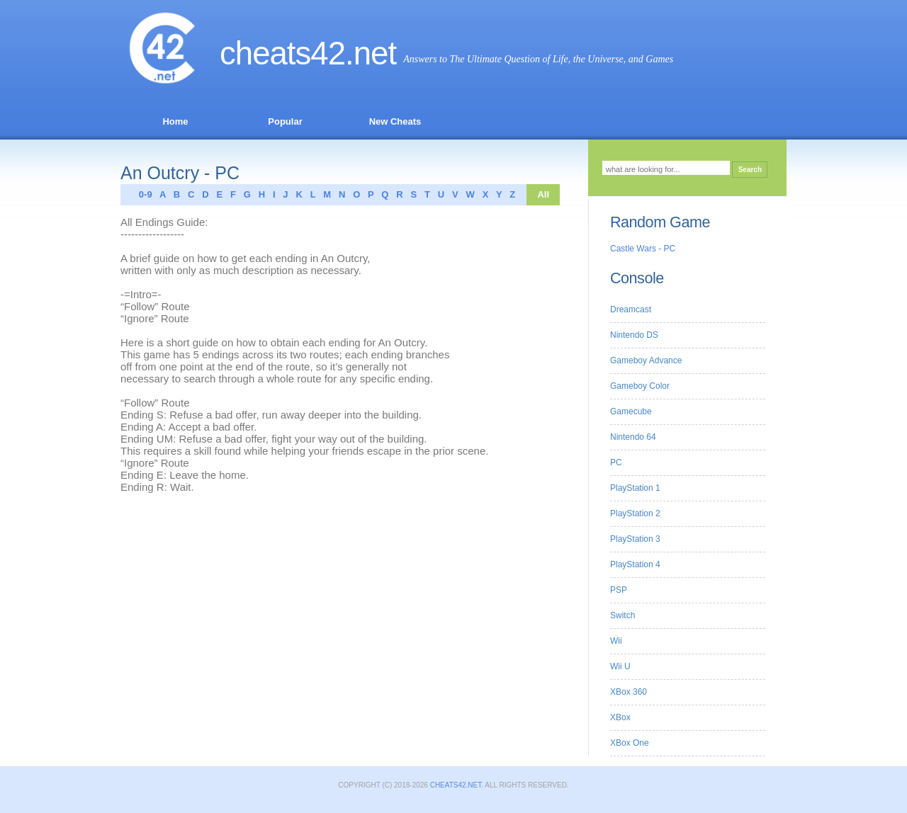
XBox (620, 717)
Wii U (620, 666)
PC (616, 462)
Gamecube (631, 411)
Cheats (282, 53)
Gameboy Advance (646, 360)
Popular (285, 121)
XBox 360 (628, 692)
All (543, 194)
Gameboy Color (640, 386)
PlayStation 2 (635, 513)
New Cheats (395, 121)
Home (175, 121)
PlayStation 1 (635, 488)
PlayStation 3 (635, 539)
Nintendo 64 (633, 437)
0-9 (141, 194)
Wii (616, 641)
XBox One (629, 743)
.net (370, 53)
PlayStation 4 (635, 564)
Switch (622, 615)
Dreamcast (630, 309)
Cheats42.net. (456, 785)
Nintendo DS (634, 335)
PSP (618, 590)
